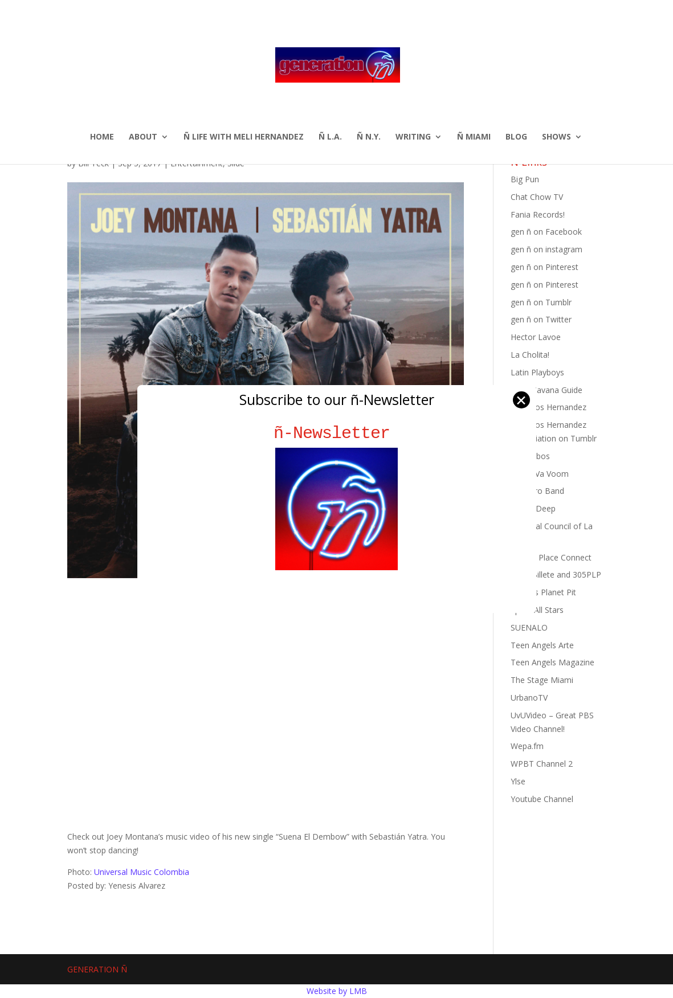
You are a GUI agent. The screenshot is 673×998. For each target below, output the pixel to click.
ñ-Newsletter (336, 433)
